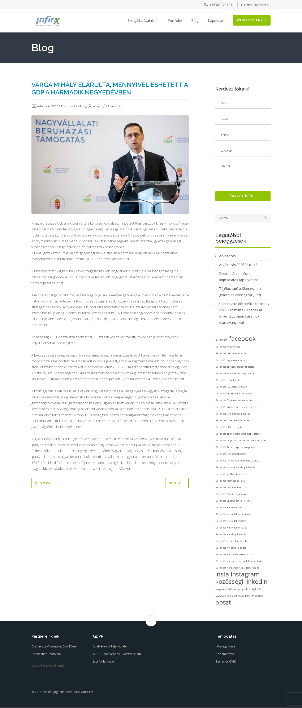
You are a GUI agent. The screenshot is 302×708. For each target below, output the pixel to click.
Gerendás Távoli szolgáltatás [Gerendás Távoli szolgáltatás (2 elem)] (230, 494)
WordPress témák (47, 666)
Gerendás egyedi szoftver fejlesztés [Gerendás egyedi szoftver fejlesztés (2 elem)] (234, 367)
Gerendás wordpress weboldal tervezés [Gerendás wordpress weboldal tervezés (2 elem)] (237, 568)
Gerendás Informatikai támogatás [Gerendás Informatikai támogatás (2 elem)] (233, 394)
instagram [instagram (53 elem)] (245, 575)
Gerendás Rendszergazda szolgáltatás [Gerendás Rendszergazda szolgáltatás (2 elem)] (235, 447)
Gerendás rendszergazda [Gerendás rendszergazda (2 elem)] (252, 441)
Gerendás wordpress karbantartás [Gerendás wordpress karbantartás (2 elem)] (234, 555)
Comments (118, 106)
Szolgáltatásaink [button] (141, 20)
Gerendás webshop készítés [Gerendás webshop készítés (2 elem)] (230, 535)
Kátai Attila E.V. (83, 692)
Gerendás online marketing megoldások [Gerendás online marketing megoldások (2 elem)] (237, 434)
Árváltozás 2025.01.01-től (238, 265)
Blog (195, 20)
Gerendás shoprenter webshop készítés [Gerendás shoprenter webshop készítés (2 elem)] (237, 461)
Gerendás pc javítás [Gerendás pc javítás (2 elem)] (226, 441)
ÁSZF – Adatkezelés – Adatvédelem (117, 654)
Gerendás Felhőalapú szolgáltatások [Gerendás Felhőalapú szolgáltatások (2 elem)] (234, 374)
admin (99, 106)
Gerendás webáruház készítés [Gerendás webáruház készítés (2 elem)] (231, 541)
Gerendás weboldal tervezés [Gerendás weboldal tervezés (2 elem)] (231, 528)
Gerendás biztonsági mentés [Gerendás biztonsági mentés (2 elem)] (231, 354)
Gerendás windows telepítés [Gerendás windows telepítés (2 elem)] (230, 548)
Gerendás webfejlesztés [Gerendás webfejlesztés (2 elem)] (228, 508)
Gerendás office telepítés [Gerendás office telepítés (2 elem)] (229, 427)
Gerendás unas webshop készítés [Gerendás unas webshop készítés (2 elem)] (233, 501)
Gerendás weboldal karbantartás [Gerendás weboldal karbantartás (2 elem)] (233, 514)
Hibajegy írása (225, 647)
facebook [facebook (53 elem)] (242, 339)
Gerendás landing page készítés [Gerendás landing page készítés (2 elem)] (232, 414)
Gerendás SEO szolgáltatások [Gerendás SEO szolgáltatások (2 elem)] (231, 454)
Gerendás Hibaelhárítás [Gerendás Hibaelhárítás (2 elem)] (228, 380)
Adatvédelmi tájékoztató (110, 647)
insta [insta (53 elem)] (222, 575)
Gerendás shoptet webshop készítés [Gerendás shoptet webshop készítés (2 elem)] (235, 467)
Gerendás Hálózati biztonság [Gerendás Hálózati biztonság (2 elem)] (231, 387)
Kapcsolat (215, 20)
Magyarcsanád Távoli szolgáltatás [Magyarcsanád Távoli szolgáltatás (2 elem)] (232, 596)
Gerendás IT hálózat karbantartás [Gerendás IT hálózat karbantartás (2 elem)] (233, 400)
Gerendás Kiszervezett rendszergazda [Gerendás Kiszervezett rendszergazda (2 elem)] (236, 407)
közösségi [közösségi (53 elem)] (229, 582)
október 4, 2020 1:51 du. (51, 106)
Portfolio (175, 20)
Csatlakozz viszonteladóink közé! (54, 647)
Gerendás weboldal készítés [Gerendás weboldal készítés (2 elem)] (230, 521)
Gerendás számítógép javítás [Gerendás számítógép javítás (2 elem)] (230, 481)
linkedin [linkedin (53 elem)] (256, 582)
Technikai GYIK (226, 662)
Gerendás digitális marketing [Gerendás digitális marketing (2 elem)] (231, 360)
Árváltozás (227, 256)
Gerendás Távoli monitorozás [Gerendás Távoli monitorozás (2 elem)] (231, 488)
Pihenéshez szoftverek (46, 654)
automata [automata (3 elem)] (221, 340)
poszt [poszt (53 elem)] (223, 603)
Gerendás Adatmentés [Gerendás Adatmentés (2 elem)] (227, 347)
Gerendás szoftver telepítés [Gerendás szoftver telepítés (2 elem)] (230, 474)
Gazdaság (84, 106)
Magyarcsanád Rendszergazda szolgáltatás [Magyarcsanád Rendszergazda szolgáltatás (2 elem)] (238, 589)
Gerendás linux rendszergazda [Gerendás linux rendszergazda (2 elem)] (232, 421)
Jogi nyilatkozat (103, 662)
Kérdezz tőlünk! (251, 20)
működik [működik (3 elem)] (257, 596)
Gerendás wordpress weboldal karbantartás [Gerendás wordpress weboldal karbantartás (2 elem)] (239, 561)
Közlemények (225, 654)
